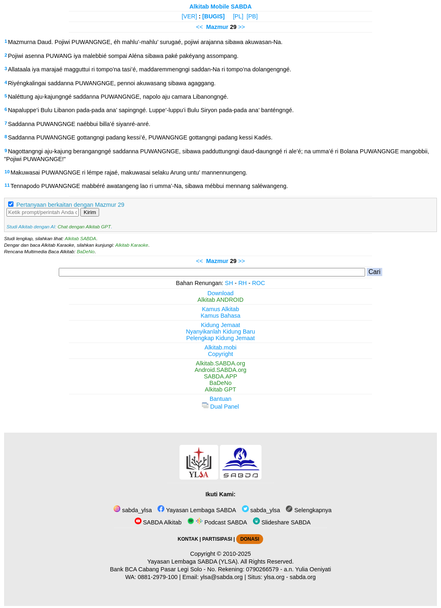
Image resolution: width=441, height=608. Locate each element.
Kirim (90, 212)
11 (7, 185)
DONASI (249, 539)
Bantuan (221, 399)
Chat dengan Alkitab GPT (84, 226)
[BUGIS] (213, 16)
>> (241, 27)
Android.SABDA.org (220, 370)
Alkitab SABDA (80, 238)
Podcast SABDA (217, 522)
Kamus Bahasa (221, 315)
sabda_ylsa (132, 510)
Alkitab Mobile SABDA (220, 6)
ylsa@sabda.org (221, 577)
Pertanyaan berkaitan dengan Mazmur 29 (70, 204)
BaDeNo (86, 251)
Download (221, 293)
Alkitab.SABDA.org (220, 363)
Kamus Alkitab (220, 309)
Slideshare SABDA (282, 522)
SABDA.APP (220, 376)
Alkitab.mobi (220, 347)
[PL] (238, 16)
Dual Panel (220, 406)
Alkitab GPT (220, 389)
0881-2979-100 (158, 577)
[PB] (251, 16)
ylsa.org (274, 577)
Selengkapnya (308, 510)
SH (229, 283)
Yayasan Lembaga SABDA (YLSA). (193, 561)
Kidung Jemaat (220, 325)
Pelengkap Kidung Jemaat (220, 338)
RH (242, 283)
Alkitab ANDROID (220, 299)
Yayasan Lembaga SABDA (196, 510)
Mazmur (217, 27)
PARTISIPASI (217, 539)
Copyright (220, 354)
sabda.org (303, 577)
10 (7, 171)
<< (199, 27)
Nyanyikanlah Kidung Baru (220, 331)
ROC (258, 283)
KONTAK (188, 539)
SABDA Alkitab (158, 522)
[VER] (189, 16)
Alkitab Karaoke (131, 245)
